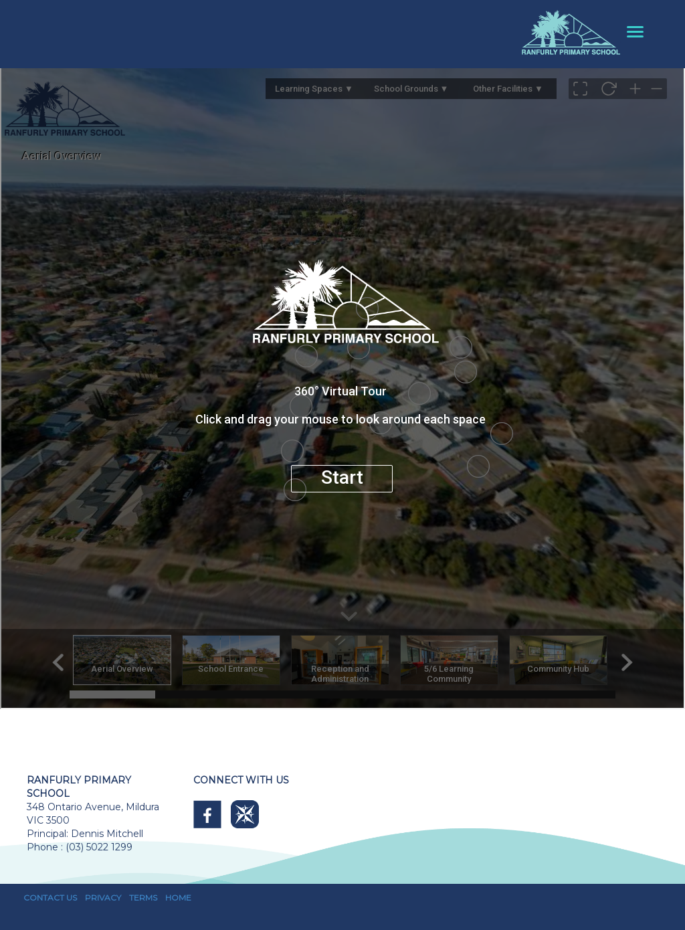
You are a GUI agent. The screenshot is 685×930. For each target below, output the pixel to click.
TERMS (143, 898)
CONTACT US (50, 898)
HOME (178, 898)
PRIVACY (103, 898)
